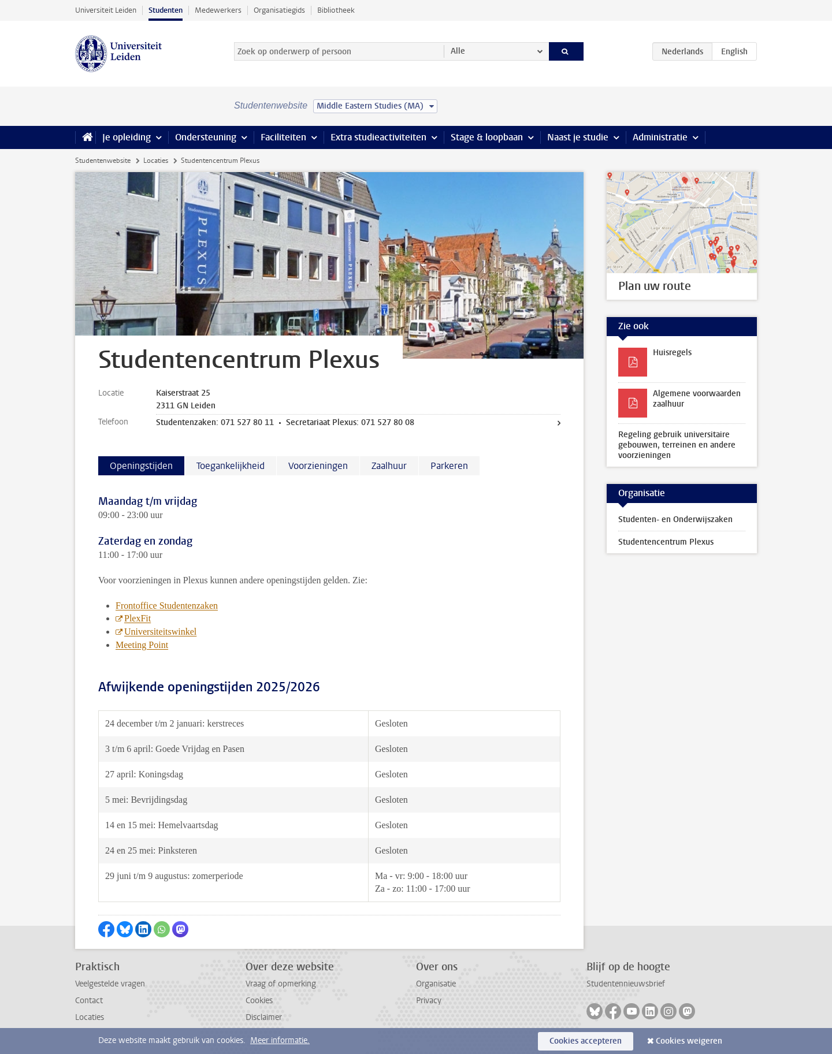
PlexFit (137, 618)
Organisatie (436, 983)
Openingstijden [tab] (141, 466)
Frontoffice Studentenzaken (167, 605)
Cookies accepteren (585, 1041)
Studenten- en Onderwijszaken (675, 519)
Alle (458, 51)
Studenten (165, 10)
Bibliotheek (336, 10)
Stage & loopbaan (487, 137)
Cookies (259, 1000)
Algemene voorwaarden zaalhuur (697, 398)
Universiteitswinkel (160, 631)
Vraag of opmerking (281, 983)
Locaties (155, 160)
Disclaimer (264, 1017)
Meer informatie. (280, 1040)
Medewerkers (218, 10)
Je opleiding (126, 137)
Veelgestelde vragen (110, 983)
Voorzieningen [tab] (318, 466)
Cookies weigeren (689, 1041)
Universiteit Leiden (105, 10)
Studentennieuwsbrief (625, 983)
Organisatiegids (279, 10)
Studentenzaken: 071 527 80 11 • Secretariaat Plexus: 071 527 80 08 (285, 422)
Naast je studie (577, 137)
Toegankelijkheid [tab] (230, 466)
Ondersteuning (205, 137)
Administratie (660, 137)
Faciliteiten (283, 137)
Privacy (428, 1000)
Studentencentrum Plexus (666, 542)
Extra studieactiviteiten (378, 137)
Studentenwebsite (103, 160)
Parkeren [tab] (449, 466)
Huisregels (672, 352)
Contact (89, 1000)
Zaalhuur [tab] (389, 466)
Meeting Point (142, 645)
